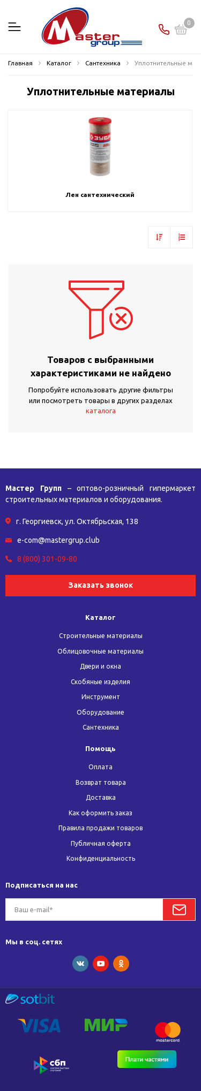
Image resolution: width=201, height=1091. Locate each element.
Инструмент (100, 696)
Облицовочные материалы (100, 651)
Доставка (101, 797)
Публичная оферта (101, 843)
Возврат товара (101, 782)
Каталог (100, 617)
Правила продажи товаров (100, 827)
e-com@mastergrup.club (58, 540)
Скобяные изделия (100, 681)
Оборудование (100, 712)
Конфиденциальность (100, 858)
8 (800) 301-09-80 (47, 559)
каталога (101, 410)
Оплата (100, 766)
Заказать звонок (101, 585)
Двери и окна (100, 666)
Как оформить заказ (100, 812)
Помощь (100, 748)
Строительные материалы (101, 635)
